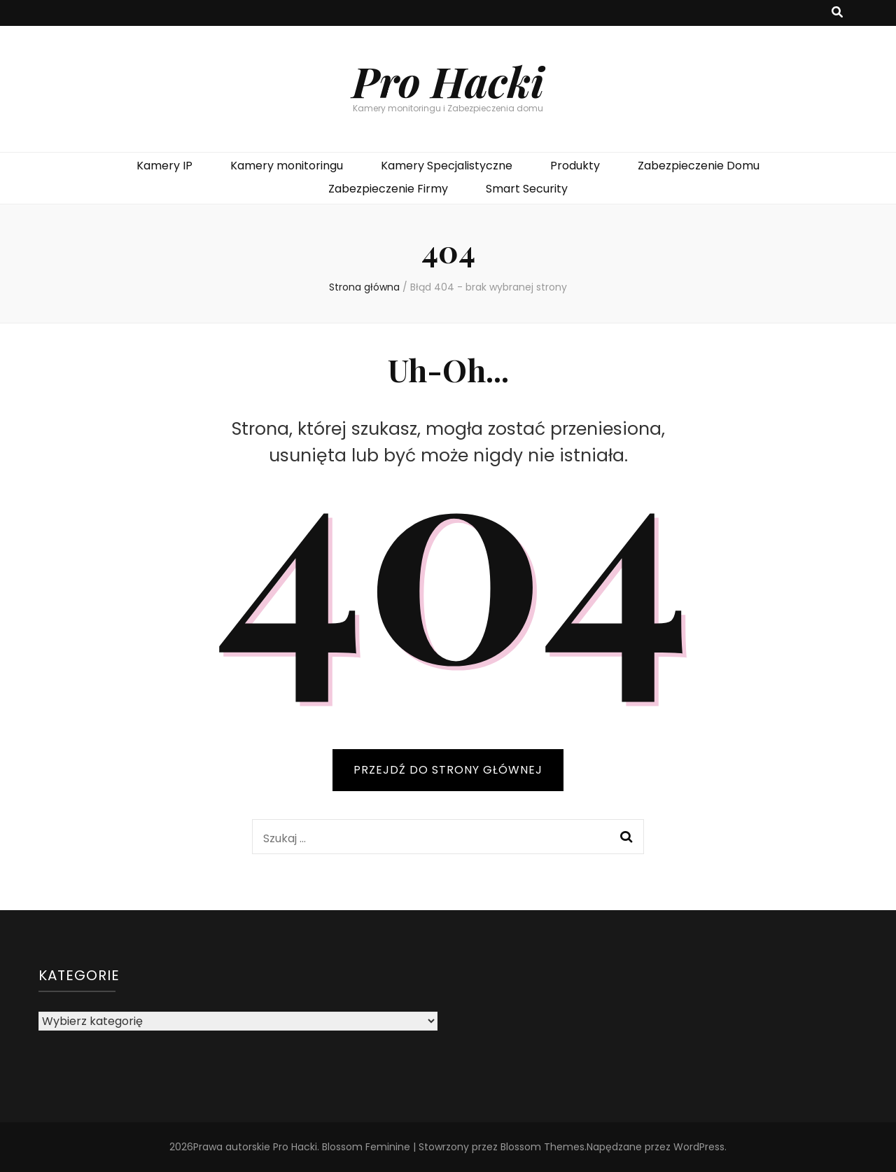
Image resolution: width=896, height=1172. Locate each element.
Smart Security (527, 189)
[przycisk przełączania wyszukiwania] (837, 13)
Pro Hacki (448, 81)
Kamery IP (164, 166)
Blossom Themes (542, 1147)
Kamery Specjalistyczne (446, 166)
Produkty (575, 166)
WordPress (698, 1147)
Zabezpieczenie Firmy (388, 189)
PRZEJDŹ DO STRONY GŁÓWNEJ (448, 770)
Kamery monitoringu (286, 166)
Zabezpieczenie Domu (699, 166)
